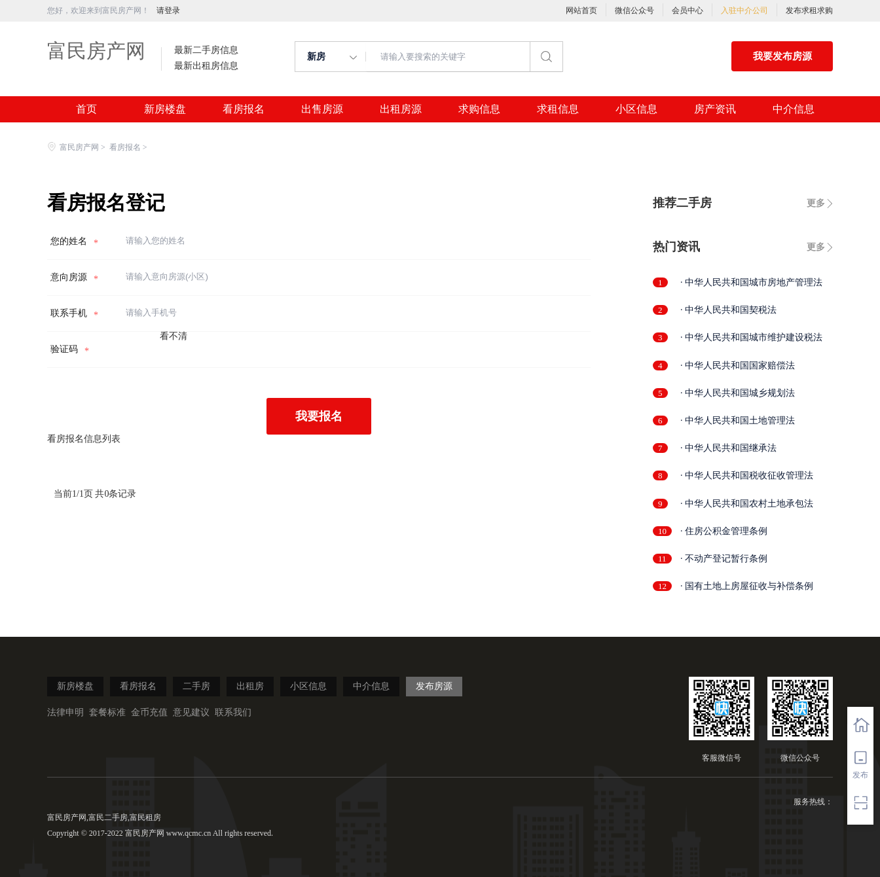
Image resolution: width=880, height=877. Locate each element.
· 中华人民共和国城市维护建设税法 (751, 337)
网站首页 (581, 10)
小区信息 (636, 109)
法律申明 (65, 712)
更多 (816, 203)
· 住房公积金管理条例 (723, 531)
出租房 (250, 686)
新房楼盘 (165, 109)
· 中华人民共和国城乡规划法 (737, 393)
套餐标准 (107, 712)
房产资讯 (715, 109)
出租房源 (400, 109)
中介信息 (793, 109)
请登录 (168, 10)
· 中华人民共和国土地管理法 (737, 420)
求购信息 (479, 109)
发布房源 (434, 686)
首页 (86, 109)
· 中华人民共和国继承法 (728, 448)
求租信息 (558, 109)
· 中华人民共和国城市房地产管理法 (751, 282)
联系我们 (233, 712)
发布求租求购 (809, 10)
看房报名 (243, 109)
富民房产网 (96, 51)
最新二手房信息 (206, 50)
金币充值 (149, 712)
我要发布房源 (782, 56)
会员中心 (687, 10)
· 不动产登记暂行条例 (723, 559)
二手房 (196, 686)
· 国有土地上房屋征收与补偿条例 (746, 586)
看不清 (173, 336)
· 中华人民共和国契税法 (728, 310)
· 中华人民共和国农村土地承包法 (746, 504)
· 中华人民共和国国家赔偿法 (737, 365)
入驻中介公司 (744, 10)
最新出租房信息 (206, 66)
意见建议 (191, 712)
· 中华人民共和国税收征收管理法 (746, 475)
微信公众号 (634, 10)
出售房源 (322, 109)
